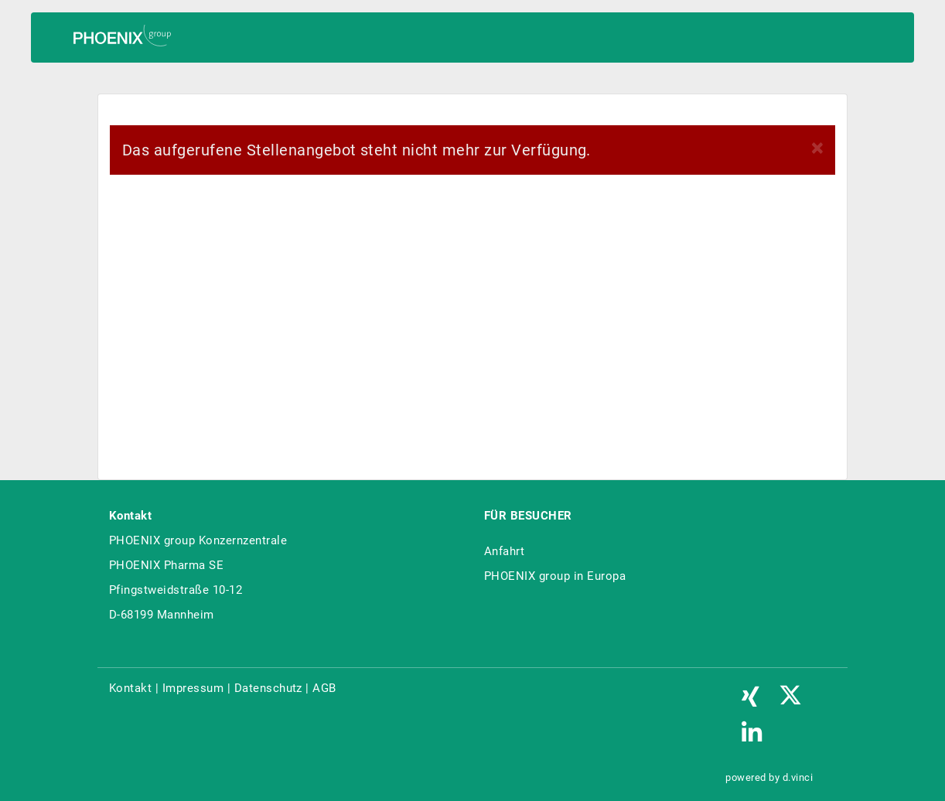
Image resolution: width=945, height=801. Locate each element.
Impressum (192, 688)
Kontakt (130, 688)
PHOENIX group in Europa (555, 576)
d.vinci (798, 777)
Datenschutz (268, 688)
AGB (324, 688)
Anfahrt (504, 551)
